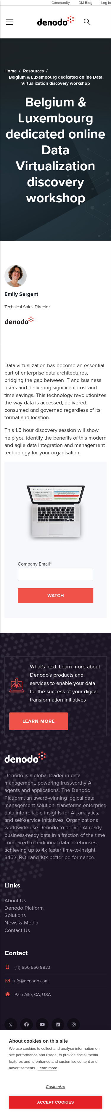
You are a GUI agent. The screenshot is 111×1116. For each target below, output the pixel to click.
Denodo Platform (24, 908)
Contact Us (17, 930)
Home (10, 71)
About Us (15, 900)
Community (61, 2)
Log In (106, 2)
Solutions (15, 915)
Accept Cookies (55, 1102)
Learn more (38, 721)
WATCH (55, 595)
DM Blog (85, 2)
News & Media (21, 923)
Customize (55, 1086)
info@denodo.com (26, 981)
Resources (33, 71)
